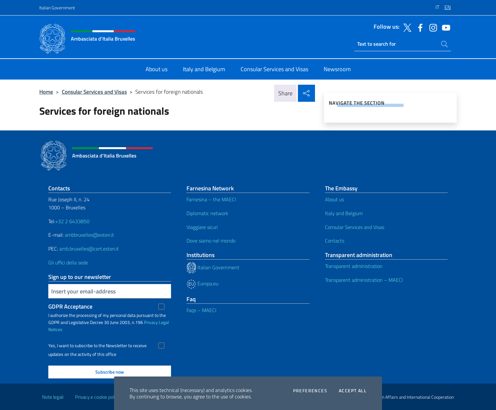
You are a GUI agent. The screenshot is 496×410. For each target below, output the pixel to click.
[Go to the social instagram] (431, 27)
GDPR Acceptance (70, 306)
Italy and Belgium (344, 213)
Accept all (353, 390)
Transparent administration (354, 266)
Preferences (310, 390)
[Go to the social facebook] (418, 27)
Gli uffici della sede (68, 262)
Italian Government (57, 7)
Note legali (52, 397)
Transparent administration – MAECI (364, 280)
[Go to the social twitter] (405, 27)
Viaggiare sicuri (202, 227)
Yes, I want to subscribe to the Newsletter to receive (97, 345)
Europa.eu (202, 283)
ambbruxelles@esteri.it (89, 235)
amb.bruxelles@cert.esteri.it (89, 249)
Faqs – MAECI (201, 310)
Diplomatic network (207, 213)
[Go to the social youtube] (444, 27)
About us (334, 199)
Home (46, 92)
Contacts (334, 240)
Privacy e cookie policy (97, 397)
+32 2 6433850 (72, 221)
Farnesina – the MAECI (211, 199)
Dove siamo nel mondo (210, 240)
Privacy (151, 322)
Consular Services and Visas (94, 92)
